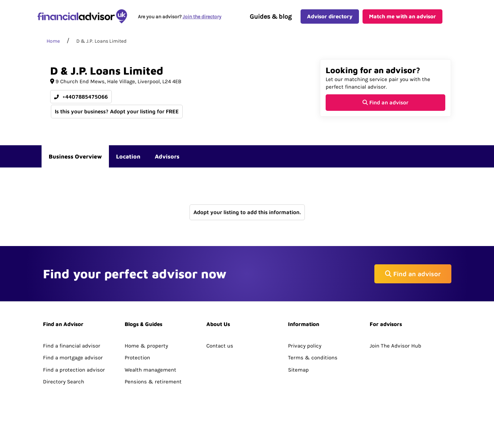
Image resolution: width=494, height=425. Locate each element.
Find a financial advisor (71, 346)
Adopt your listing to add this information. (247, 212)
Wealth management (150, 370)
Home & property (146, 346)
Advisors (167, 156)
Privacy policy (304, 346)
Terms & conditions (312, 357)
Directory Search (63, 381)
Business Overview (75, 156)
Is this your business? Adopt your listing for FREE (117, 111)
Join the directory (202, 17)
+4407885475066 (81, 97)
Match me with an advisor (402, 16)
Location (128, 156)
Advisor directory (329, 16)
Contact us (219, 346)
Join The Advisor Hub (395, 346)
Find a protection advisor (74, 370)
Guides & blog (271, 16)
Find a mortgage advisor (73, 357)
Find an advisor (385, 102)
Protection (137, 357)
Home (53, 41)
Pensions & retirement (153, 381)
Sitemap (298, 370)
